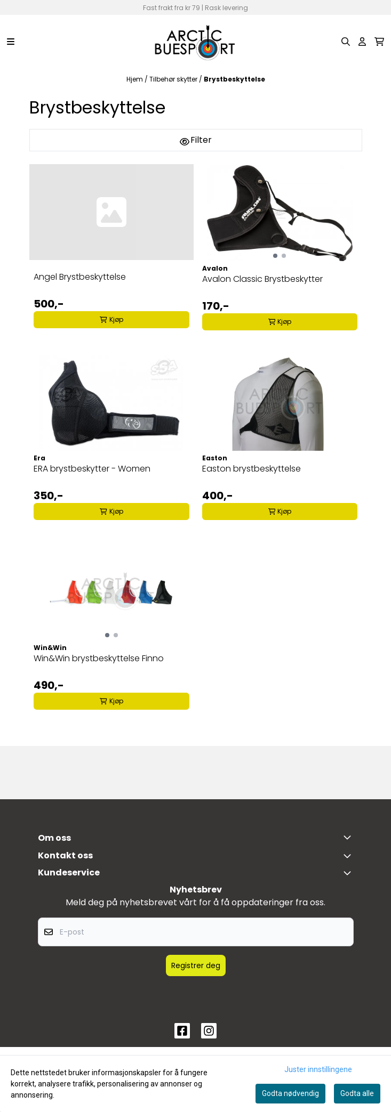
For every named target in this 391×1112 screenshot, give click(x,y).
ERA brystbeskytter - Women (92, 468)
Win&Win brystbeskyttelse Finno (99, 658)
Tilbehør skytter (174, 79)
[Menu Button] (11, 41)
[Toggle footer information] (349, 837)
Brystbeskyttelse (234, 79)
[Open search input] (345, 41)
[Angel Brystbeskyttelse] (111, 212)
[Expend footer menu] (349, 873)
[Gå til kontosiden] (362, 41)
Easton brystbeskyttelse (251, 468)
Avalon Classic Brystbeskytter (262, 279)
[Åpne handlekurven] (379, 41)
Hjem (135, 79)
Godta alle (357, 1093)
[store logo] (195, 42)
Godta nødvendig (290, 1093)
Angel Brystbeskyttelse (80, 277)
